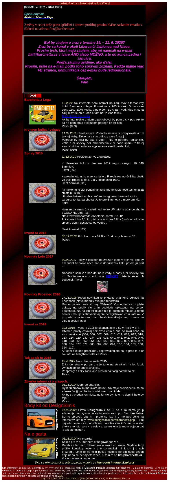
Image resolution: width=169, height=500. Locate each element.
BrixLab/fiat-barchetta (76, 116)
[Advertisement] (84, 489)
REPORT (112, 276)
